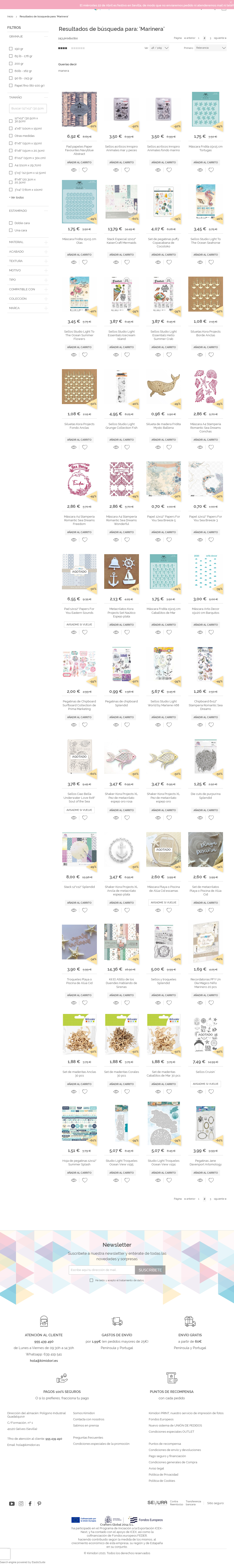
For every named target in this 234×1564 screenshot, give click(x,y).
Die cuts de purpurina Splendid (206, 795)
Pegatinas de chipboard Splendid (121, 703)
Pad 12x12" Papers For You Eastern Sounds (79, 610)
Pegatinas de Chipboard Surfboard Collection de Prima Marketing (79, 705)
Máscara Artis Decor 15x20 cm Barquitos (205, 610)
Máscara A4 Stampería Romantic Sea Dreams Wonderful (121, 520)
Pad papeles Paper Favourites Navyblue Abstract (79, 150)
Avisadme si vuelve (79, 624)
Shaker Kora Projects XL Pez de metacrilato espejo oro (163, 797)
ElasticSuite (38, 1562)
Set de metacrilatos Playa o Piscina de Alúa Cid (205, 890)
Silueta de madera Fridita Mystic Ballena (163, 425)
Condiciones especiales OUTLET (171, 1431)
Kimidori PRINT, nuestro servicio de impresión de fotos (186, 1413)
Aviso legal (156, 1468)
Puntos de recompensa (165, 1443)
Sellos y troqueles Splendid (163, 981)
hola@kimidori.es (28, 1445)
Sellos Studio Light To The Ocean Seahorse (206, 240)
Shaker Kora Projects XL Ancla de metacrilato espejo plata (121, 890)
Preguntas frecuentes (88, 1437)
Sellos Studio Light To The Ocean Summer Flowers (79, 335)
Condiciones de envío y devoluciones (175, 1450)
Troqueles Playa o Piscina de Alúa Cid (79, 981)
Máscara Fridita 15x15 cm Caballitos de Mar (164, 610)
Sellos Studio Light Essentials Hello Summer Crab (164, 335)
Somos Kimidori (84, 1413)
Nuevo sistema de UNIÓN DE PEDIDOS (175, 1425)
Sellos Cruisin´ (205, 1072)
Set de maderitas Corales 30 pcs (121, 1073)
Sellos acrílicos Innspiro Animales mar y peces (121, 148)
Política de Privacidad (163, 1474)
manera (63, 70)
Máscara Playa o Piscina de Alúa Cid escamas (163, 888)
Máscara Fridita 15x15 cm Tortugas (206, 148)
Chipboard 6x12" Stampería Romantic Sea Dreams (206, 705)
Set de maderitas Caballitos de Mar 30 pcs (163, 1073)
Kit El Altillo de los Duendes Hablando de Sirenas (121, 983)
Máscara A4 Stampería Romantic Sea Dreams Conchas (205, 427)
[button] (84, 170)
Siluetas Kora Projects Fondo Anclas (79, 425)
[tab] (28, 36)
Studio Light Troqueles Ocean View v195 (121, 1162)
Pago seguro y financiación (167, 1456)
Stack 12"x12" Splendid (79, 887)
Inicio (10, 16)
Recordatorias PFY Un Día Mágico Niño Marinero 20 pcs (206, 983)
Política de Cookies (162, 1480)
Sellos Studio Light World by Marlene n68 (163, 703)
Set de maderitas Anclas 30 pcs (79, 1073)
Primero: (189, 48)
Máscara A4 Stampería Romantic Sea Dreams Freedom (79, 520)
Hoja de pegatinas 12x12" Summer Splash (79, 1162)
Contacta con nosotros (88, 1419)
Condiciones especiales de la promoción (101, 1443)
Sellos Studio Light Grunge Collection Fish (122, 425)
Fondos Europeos (161, 1419)
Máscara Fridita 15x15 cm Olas (79, 240)
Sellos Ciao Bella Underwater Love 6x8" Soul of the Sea (79, 797)
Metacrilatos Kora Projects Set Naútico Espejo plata (122, 612)
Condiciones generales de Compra (173, 1462)
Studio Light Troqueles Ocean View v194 (163, 1162)
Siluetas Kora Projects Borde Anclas (206, 333)
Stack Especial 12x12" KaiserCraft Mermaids (121, 240)
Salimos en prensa (86, 1425)
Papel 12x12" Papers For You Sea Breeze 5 (163, 518)
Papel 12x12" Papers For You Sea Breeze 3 (205, 518)
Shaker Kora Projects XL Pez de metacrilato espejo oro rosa (121, 797)
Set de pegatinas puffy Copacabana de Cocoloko (163, 242)
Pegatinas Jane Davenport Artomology (206, 1162)
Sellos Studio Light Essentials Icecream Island (121, 335)
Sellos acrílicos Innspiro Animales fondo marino (163, 148)
